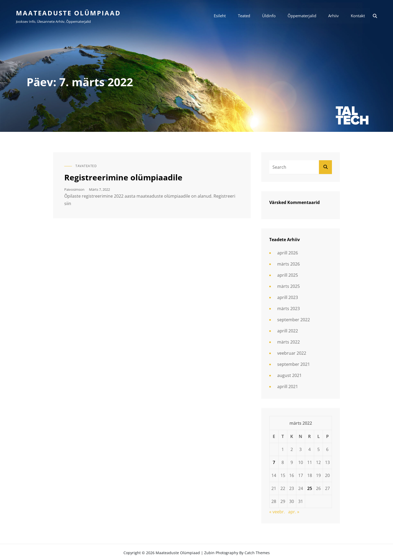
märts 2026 (288, 264)
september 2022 (293, 320)
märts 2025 (288, 286)
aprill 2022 (287, 331)
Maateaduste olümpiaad (68, 12)
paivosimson (74, 189)
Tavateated (86, 166)
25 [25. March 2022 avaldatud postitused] (309, 488)
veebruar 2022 (291, 353)
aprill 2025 (287, 275)
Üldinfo (269, 16)
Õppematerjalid (302, 16)
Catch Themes (257, 552)
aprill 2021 (287, 387)
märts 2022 (288, 342)
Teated (244, 16)
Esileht (220, 16)
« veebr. (277, 512)
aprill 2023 (287, 298)
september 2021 (293, 364)
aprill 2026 (287, 253)
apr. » (293, 512)
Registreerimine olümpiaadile (123, 177)
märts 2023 (288, 309)
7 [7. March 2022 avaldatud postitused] (274, 462)
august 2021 (289, 376)
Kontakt (358, 16)
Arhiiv (333, 16)
